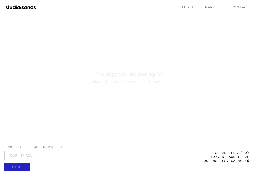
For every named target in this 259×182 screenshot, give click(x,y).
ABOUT (187, 7)
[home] (20, 7)
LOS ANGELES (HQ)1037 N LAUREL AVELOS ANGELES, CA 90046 (225, 157)
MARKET (212, 7)
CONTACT (240, 7)
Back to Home (129, 104)
